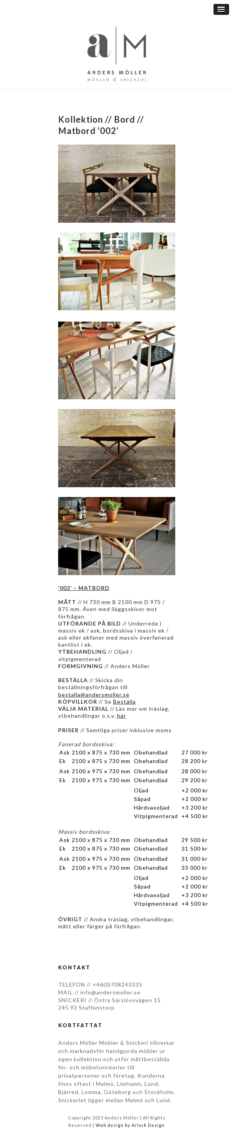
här (121, 715)
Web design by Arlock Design (130, 1125)
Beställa (124, 701)
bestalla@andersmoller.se (94, 694)
